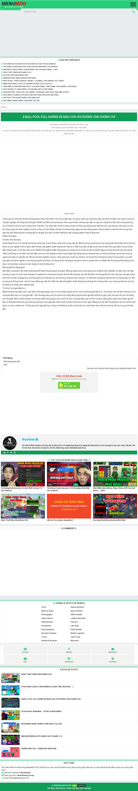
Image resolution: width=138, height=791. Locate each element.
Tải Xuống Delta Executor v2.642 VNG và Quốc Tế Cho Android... (30, 64)
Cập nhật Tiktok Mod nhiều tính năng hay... (22, 98)
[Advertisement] (69, 35)
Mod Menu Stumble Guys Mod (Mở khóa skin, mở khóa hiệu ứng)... (31, 95)
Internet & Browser (49, 640)
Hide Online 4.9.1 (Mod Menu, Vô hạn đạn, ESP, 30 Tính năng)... (29, 89)
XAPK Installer (76, 614)
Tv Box (44, 637)
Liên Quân (75, 626)
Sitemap (87, 788)
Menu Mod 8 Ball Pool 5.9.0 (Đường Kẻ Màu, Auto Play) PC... (28, 84)
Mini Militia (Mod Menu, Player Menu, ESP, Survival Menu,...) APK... (31, 70)
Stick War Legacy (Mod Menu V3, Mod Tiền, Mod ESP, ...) (47, 687)
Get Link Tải (70, 386)
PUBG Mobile (76, 629)
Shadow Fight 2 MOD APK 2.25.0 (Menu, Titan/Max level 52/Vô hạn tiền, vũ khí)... (36, 92)
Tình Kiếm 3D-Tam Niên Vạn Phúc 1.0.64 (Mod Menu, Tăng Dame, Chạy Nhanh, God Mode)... (40, 86)
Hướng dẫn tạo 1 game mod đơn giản (38, 749)
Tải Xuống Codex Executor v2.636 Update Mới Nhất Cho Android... (31, 67)
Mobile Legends (77, 633)
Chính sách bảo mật (74, 788)
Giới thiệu (51, 788)
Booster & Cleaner (49, 633)
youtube (25, 650)
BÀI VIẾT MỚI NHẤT (69, 60)
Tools (43, 607)
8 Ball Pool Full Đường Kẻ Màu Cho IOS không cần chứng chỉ (51, 699)
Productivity (46, 626)
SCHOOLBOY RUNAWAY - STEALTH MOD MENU (41, 711)
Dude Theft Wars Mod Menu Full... (18, 72)
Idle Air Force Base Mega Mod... (16, 75)
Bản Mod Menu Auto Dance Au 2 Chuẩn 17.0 (41, 736)
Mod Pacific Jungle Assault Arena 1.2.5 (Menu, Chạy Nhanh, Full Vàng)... (34, 81)
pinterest (113, 659)
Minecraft (75, 640)
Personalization (47, 629)
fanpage (69, 650)
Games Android (77, 607)
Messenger (112, 650)
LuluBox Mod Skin (78, 618)
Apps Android (76, 611)
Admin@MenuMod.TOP (19, 778)
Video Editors (47, 618)
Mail (25, 659)
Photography (46, 614)
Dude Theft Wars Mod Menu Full (36, 674)
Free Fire (74, 622)
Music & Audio (47, 611)
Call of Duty (75, 637)
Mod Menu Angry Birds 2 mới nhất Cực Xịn (41, 724)
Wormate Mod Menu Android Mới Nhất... (20, 78)
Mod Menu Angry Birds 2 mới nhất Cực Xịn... (22, 101)
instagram (69, 659)
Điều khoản (60, 788)
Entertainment (47, 622)
